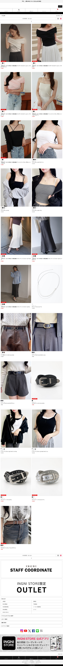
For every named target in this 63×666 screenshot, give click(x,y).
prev (4, 21)
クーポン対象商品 (37, 606)
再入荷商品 (5, 604)
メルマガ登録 (37, 660)
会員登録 (31, 660)
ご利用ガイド (26, 663)
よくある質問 (31, 662)
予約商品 (35, 604)
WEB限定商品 (5, 606)
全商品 (4, 601)
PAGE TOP (60, 654)
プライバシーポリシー (35, 663)
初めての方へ (24, 662)
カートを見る (25, 660)
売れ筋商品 (5, 609)
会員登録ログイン (60, 6)
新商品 (34, 601)
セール (34, 609)
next (58, 21)
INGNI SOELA (6, 612)
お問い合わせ (38, 662)
